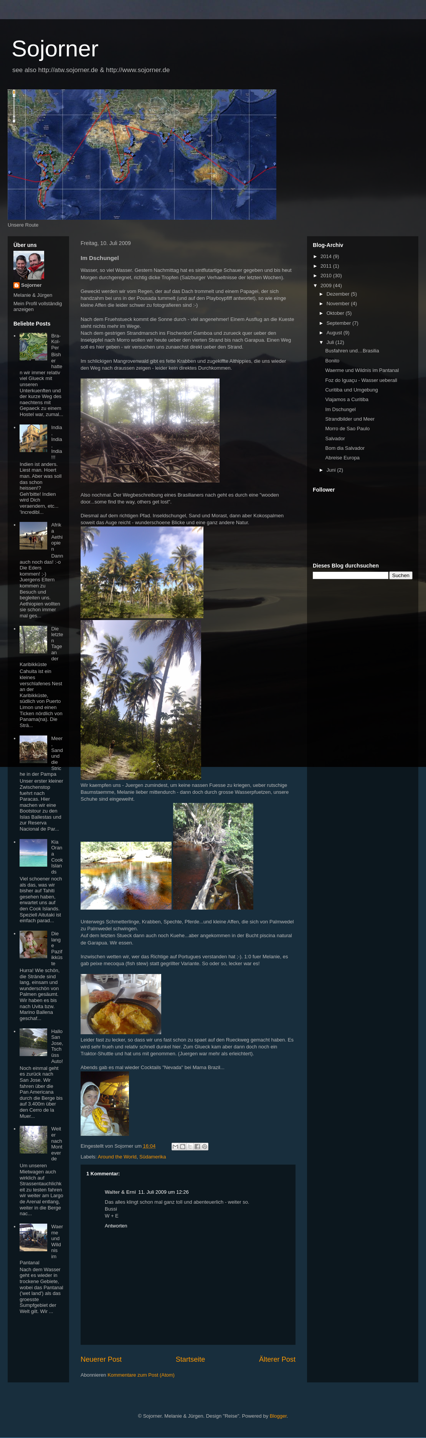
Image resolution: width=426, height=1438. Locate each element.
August (335, 333)
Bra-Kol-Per (56, 341)
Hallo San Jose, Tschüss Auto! (57, 1046)
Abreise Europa (342, 458)
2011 (326, 266)
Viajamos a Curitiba (346, 399)
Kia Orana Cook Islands (57, 857)
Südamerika (152, 1157)
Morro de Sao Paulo (347, 428)
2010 (326, 275)
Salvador (335, 438)
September (339, 323)
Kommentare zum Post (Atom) (141, 1375)
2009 (326, 285)
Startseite (190, 1359)
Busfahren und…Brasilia (352, 351)
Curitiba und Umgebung (351, 390)
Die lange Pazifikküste (57, 948)
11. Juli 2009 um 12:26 (163, 1192)
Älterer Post (277, 1359)
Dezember (339, 294)
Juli (331, 342)
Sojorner (55, 48)
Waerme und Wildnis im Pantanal (362, 370)
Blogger (278, 1416)
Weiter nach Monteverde (56, 1144)
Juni (332, 470)
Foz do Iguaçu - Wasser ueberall (361, 380)
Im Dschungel (340, 409)
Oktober (336, 313)
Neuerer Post (101, 1359)
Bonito (332, 361)
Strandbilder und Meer (350, 419)
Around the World (117, 1157)
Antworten (116, 1226)
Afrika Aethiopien (57, 536)
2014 (326, 256)
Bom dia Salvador (345, 448)
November (339, 303)
